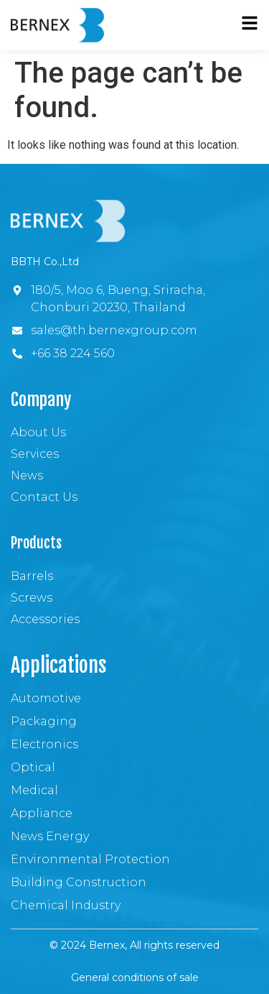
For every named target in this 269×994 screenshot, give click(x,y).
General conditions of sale (135, 977)
